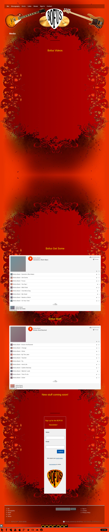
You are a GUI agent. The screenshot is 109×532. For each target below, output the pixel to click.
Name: (47, 432)
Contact (49, 6)
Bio (8, 6)
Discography (15, 6)
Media (24, 6)
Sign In (42, 6)
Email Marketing (52, 464)
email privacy (59, 458)
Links (29, 6)
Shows (36, 6)
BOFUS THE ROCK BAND (19, 521)
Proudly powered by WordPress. (74, 521)
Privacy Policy (86, 512)
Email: (47, 441)
